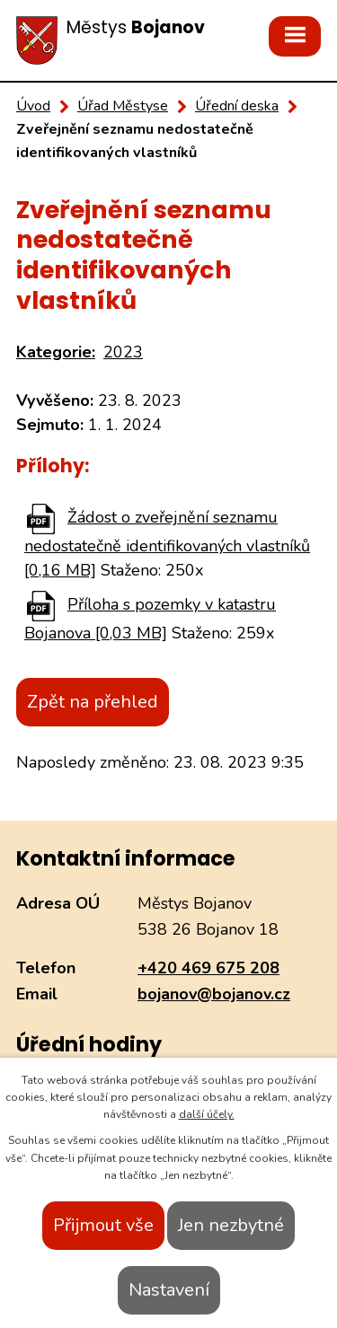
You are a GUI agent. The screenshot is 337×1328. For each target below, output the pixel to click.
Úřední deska (237, 106)
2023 (123, 352)
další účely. (207, 1114)
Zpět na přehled (92, 702)
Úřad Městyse (122, 106)
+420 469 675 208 (208, 968)
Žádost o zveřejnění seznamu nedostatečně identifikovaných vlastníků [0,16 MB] (167, 543)
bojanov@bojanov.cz (213, 994)
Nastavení (169, 1290)
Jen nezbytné (231, 1225)
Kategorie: (55, 352)
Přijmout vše (103, 1225)
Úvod (33, 106)
